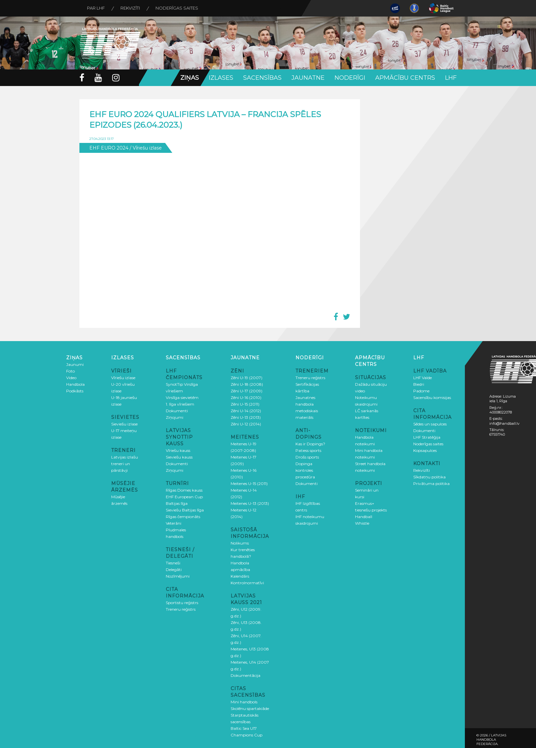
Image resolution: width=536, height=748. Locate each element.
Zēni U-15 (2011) (245, 404)
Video (71, 377)
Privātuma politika (431, 483)
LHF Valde (422, 377)
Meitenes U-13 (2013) (250, 503)
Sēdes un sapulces (430, 423)
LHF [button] (451, 77)
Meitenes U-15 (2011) (249, 483)
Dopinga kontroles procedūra (305, 470)
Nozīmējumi (178, 576)
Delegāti (174, 569)
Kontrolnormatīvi (247, 582)
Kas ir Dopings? (310, 443)
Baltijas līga (177, 503)
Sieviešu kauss (179, 457)
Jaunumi (75, 364)
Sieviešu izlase (124, 423)
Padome (421, 390)
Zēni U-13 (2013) (246, 417)
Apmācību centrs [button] (405, 77)
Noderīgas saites (179, 8)
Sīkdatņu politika (429, 476)
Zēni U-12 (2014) (246, 423)
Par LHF (97, 8)
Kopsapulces (425, 450)
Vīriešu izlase (123, 377)
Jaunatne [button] (308, 77)
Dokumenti (177, 410)
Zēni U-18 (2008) (247, 384)
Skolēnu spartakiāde (250, 708)
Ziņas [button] (189, 77)
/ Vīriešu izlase (146, 148)
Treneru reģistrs (181, 609)
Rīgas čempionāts (183, 516)
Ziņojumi (174, 417)
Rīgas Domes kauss (184, 490)
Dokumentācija (245, 675)
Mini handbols (244, 701)
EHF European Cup (184, 496)
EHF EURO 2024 (108, 148)
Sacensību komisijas (432, 397)
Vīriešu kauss (178, 450)
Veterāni (173, 523)
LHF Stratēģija (426, 437)
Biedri (418, 384)
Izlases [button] (221, 77)
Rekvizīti (132, 8)
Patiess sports (308, 450)
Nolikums (240, 543)
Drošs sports (307, 457)
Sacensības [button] (262, 77)
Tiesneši (173, 562)
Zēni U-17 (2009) (246, 390)
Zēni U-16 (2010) (246, 397)
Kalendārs (240, 576)
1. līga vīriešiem (180, 404)
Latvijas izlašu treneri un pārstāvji (124, 464)
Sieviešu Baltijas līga (185, 509)
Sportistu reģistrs (182, 602)
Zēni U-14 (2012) (246, 410)
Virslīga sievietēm (182, 397)
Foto (70, 371)
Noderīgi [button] (350, 77)
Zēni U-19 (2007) (246, 377)
